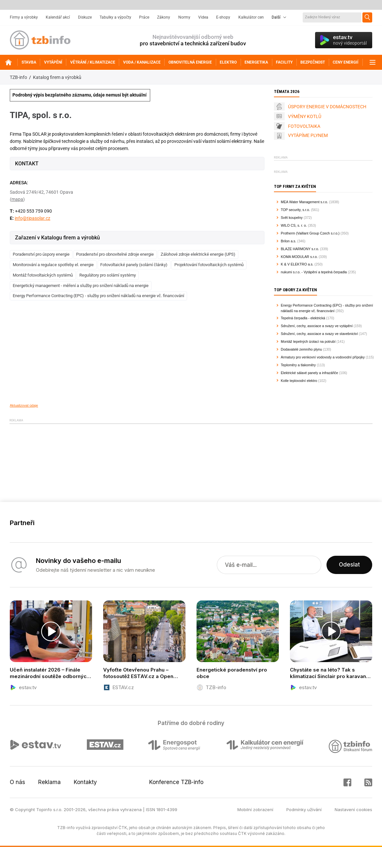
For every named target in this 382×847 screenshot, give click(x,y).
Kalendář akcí (58, 17)
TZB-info (18, 77)
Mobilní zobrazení (255, 809)
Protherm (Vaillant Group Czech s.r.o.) (310, 233)
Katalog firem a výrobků (57, 77)
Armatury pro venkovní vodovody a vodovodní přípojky (323, 357)
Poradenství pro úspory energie (41, 254)
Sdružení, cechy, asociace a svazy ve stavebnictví (319, 334)
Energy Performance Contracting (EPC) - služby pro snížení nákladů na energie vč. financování (98, 295)
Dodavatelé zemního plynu (301, 349)
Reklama (49, 782)
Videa (203, 17)
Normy (184, 17)
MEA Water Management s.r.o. (304, 202)
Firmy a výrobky (24, 17)
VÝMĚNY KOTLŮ (304, 116)
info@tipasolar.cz (32, 218)
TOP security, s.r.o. (295, 210)
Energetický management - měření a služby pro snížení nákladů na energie (81, 285)
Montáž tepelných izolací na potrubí (308, 341)
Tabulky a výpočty (115, 17)
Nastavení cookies (353, 809)
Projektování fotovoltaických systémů (209, 264)
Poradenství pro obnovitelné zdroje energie (115, 254)
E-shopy (223, 17)
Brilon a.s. (288, 241)
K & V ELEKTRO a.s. (297, 264)
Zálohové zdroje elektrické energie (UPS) (198, 254)
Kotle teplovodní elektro (299, 381)
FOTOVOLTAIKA (304, 126)
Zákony (163, 17)
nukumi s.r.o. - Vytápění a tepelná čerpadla (314, 272)
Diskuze (85, 17)
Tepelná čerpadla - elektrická (303, 318)
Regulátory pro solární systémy (107, 275)
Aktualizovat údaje (24, 405)
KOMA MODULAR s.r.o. (299, 257)
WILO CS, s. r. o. (294, 225)
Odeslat (349, 565)
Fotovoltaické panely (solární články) (133, 264)
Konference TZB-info (176, 782)
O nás (17, 782)
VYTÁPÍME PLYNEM (308, 135)
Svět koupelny (292, 217)
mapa (17, 199)
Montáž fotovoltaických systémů (43, 275)
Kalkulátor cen (251, 17)
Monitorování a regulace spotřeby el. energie (53, 264)
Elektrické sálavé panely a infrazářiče (309, 373)
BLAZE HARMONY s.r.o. (300, 249)
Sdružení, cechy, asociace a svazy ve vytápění (317, 326)
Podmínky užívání (304, 809)
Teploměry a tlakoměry (298, 365)
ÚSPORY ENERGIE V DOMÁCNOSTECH (327, 106)
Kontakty (85, 782)
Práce (144, 17)
